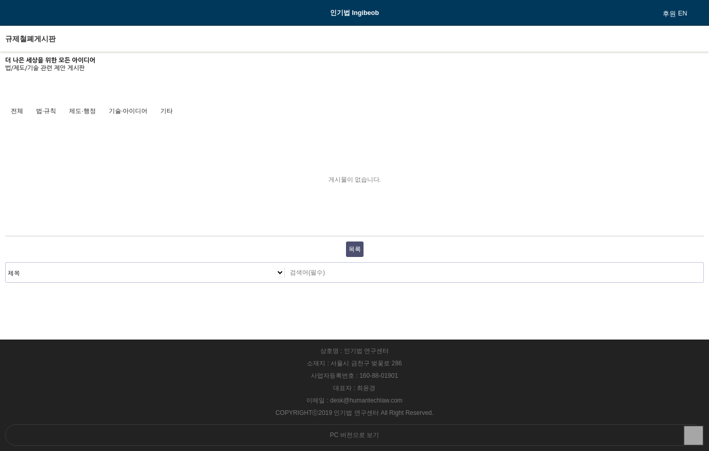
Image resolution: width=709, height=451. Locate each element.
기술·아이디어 (128, 111)
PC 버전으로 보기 (354, 435)
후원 (669, 14)
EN (682, 13)
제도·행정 (82, 111)
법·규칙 (46, 111)
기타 (166, 111)
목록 (355, 249)
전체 (17, 111)
